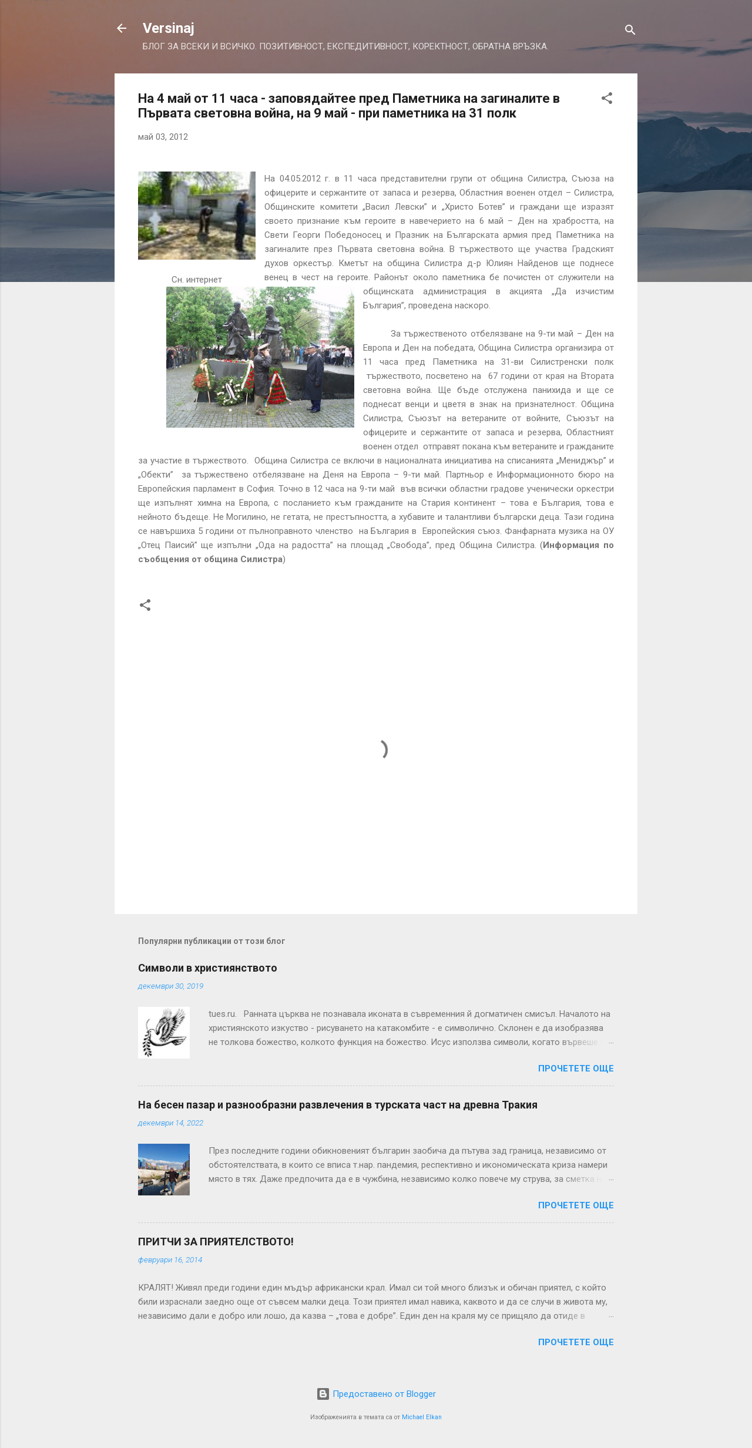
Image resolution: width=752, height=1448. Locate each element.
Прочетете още (576, 1068)
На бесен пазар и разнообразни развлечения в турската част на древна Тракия (338, 1104)
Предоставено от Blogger (376, 1394)
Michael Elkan (422, 1417)
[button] (607, 100)
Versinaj (168, 28)
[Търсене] (630, 32)
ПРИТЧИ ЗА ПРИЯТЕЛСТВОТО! (216, 1241)
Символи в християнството (207, 968)
